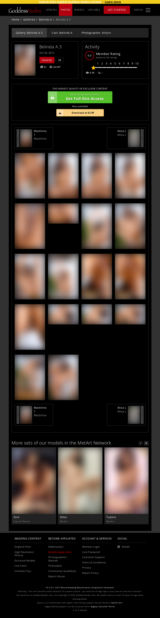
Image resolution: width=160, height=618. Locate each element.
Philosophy (55, 565)
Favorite (47, 60)
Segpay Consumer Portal (103, 606)
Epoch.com (116, 603)
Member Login (91, 546)
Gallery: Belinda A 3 (29, 33)
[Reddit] (124, 547)
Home (15, 19)
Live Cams (20, 565)
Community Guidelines (62, 571)
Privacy (86, 567)
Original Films (22, 546)
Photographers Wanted (57, 559)
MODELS (79, 9)
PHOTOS (65, 9)
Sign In (138, 9)
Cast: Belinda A (62, 33)
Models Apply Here (60, 552)
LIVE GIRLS (94, 9)
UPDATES (51, 9)
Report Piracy (90, 573)
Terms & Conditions (94, 562)
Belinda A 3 (50, 47)
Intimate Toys (22, 571)
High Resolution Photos (24, 553)
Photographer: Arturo (96, 33)
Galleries (29, 19)
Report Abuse (56, 576)
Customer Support (93, 557)
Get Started (117, 10)
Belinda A (45, 19)
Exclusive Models (24, 560)
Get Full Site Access (79, 97)
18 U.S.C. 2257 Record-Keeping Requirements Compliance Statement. (80, 587)
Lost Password (91, 552)
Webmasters (56, 546)
